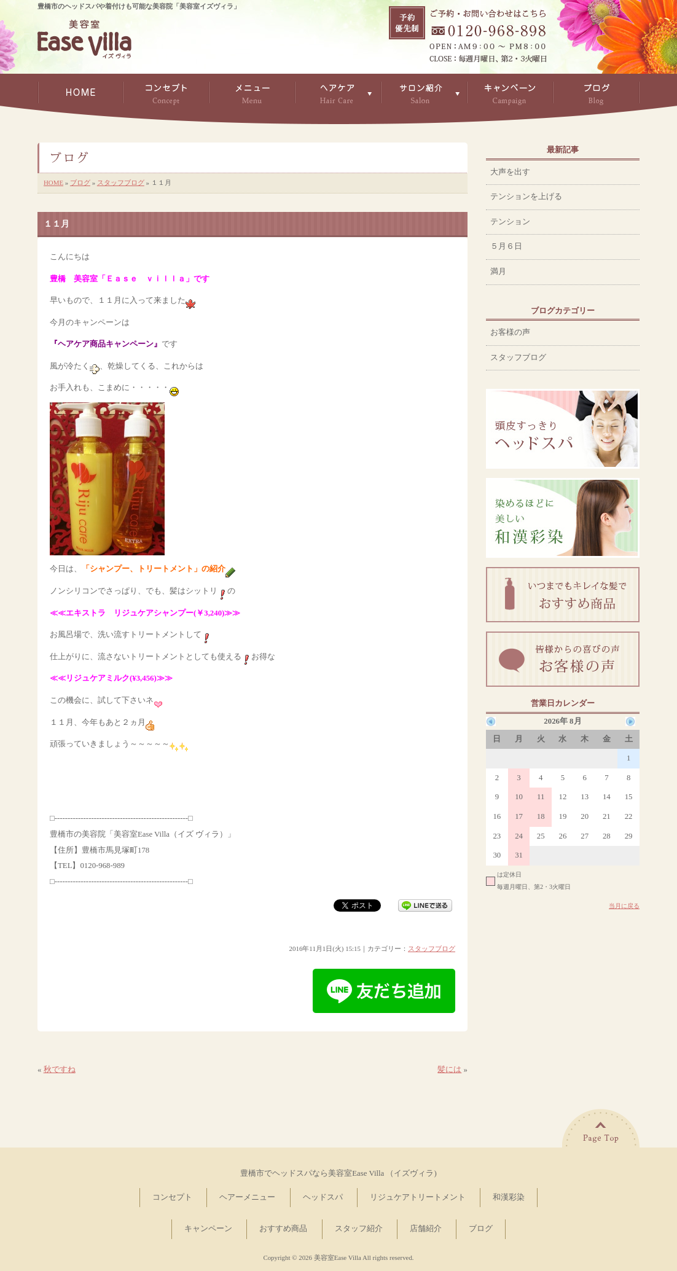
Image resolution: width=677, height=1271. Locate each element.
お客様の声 (510, 332)
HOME (53, 182)
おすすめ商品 (283, 1228)
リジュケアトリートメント (418, 1197)
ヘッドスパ (323, 1197)
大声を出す (510, 172)
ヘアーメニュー (247, 1197)
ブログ (80, 182)
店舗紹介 (426, 1228)
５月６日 (506, 246)
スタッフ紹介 (359, 1228)
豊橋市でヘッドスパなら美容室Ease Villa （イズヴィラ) (338, 1173)
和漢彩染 (509, 1197)
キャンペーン (208, 1228)
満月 (498, 271)
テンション (510, 221)
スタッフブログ (120, 182)
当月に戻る (624, 905)
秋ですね (60, 1069)
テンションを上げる (526, 196)
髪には (449, 1069)
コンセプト (172, 1197)
